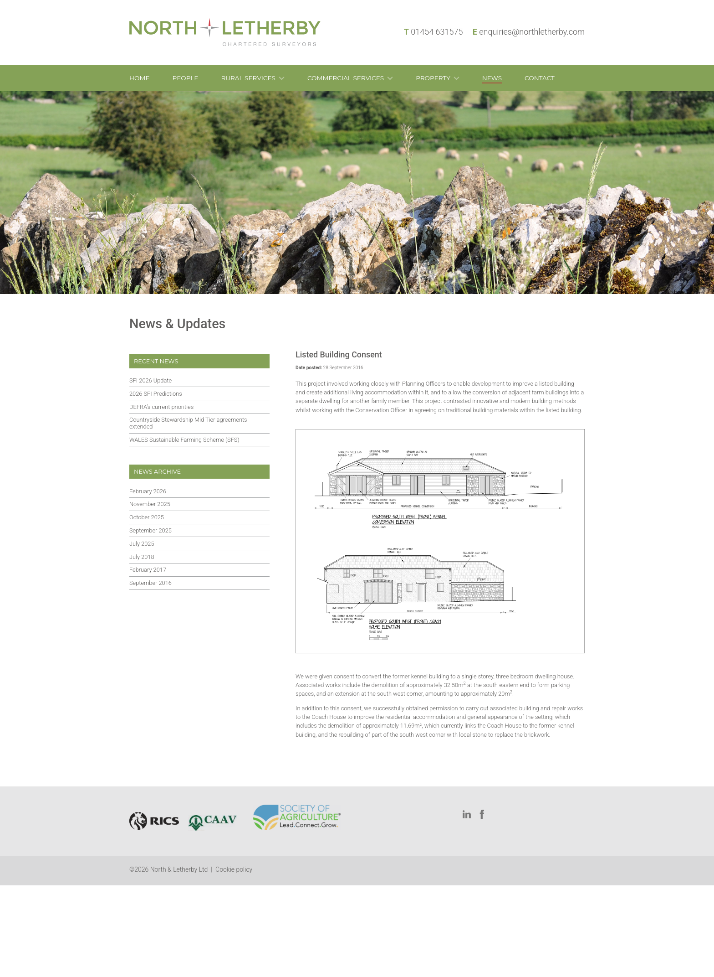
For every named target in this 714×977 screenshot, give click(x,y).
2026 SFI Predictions (155, 393)
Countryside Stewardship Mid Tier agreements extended (188, 423)
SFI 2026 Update (150, 380)
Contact (540, 78)
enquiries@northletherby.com (532, 31)
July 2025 (141, 543)
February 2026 (147, 491)
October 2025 (146, 517)
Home (139, 78)
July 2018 (141, 556)
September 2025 (150, 530)
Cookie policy (233, 869)
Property (433, 78)
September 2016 (150, 582)
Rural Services (248, 78)
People (186, 78)
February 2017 (147, 569)
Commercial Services (345, 78)
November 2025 (149, 504)
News (492, 78)
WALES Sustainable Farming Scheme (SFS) (184, 439)
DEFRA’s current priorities (161, 406)
